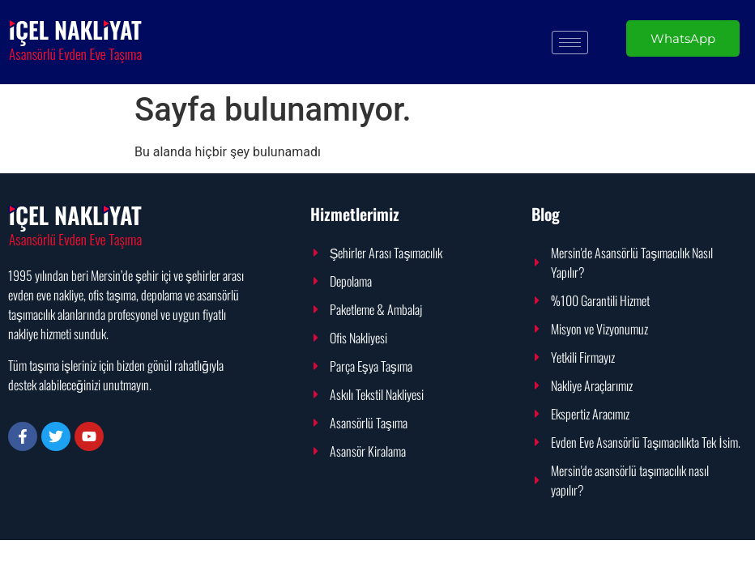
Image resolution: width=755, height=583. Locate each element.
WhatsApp (682, 38)
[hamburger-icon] (570, 42)
